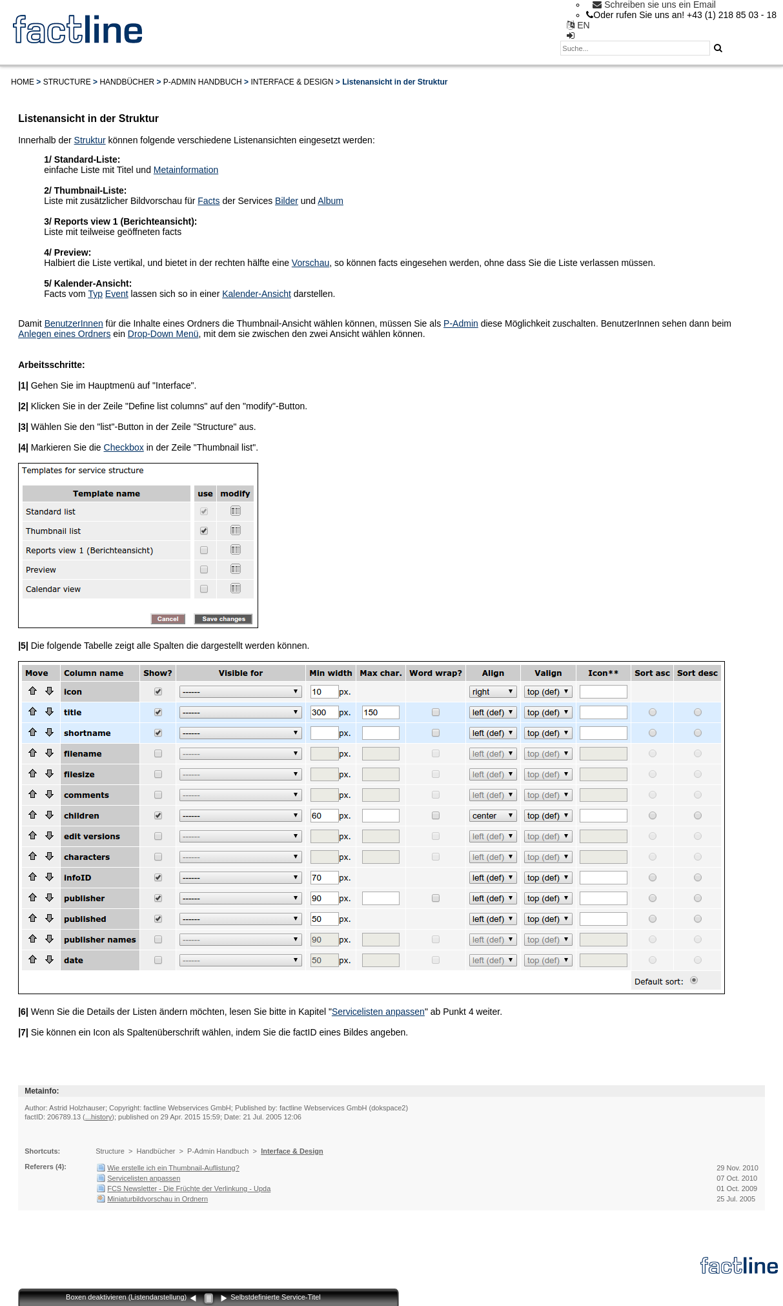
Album (330, 201)
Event (116, 294)
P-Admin (460, 323)
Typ (95, 294)
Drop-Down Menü (163, 334)
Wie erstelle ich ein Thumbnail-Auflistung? (173, 1168)
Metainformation (186, 170)
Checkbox (124, 447)
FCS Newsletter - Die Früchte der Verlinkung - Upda (188, 1188)
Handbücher (126, 82)
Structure (67, 82)
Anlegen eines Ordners (64, 334)
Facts (208, 201)
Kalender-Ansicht (256, 294)
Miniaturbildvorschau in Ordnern (157, 1199)
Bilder (286, 201)
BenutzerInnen (74, 323)
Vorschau (310, 263)
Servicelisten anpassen (378, 1011)
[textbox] (635, 48)
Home (22, 82)
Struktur (90, 140)
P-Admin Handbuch (202, 82)
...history (98, 1117)
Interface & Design (291, 82)
